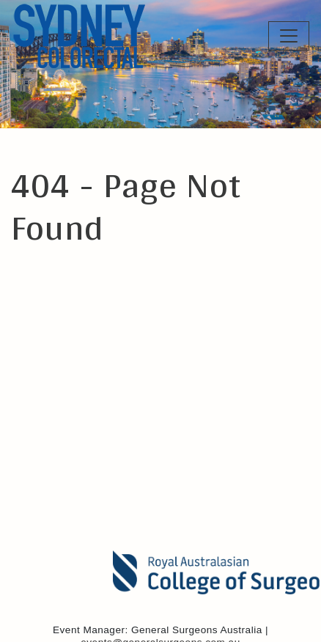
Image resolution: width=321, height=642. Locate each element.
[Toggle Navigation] (288, 36)
